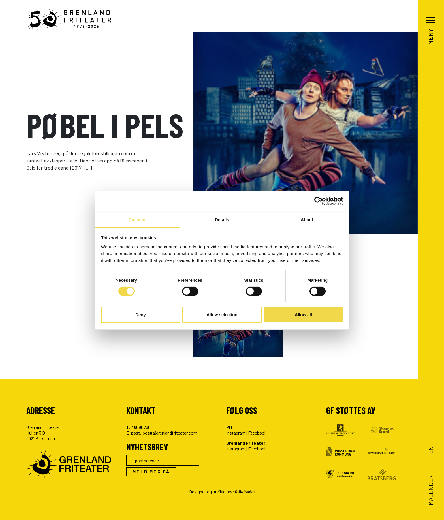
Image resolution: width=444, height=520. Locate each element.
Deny (140, 315)
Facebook (257, 432)
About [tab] (307, 219)
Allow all (303, 315)
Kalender (430, 490)
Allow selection (221, 315)
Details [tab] (222, 219)
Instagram (236, 432)
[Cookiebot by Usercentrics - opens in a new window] (318, 200)
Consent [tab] (137, 219)
